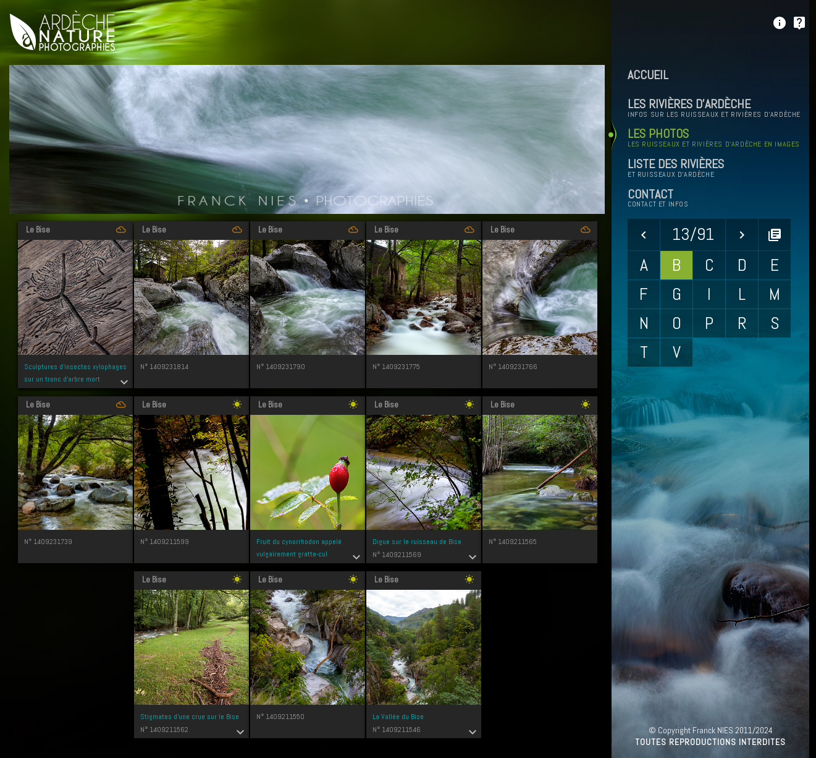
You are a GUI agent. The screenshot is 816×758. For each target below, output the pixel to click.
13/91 (693, 234)
